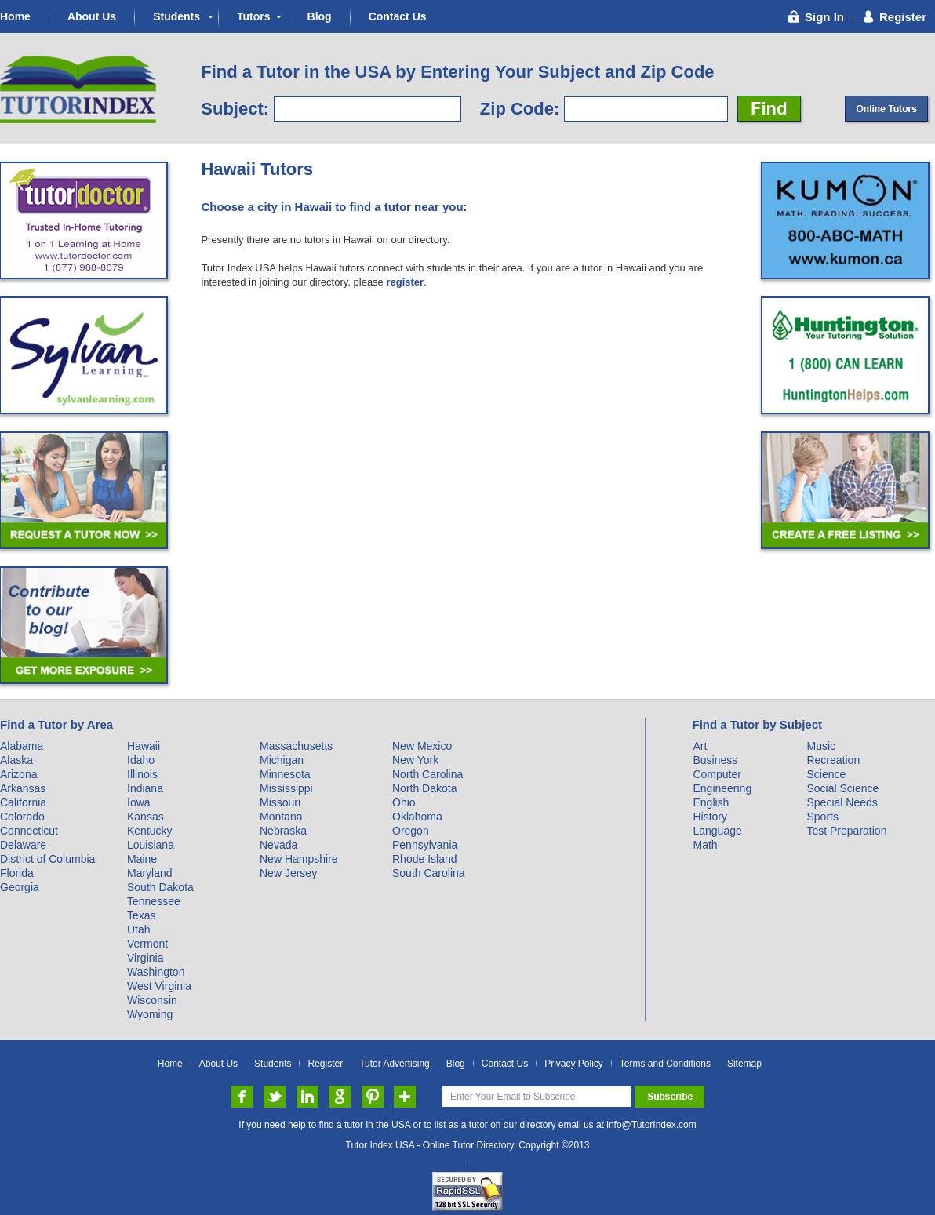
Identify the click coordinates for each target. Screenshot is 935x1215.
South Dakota (160, 887)
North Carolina (427, 774)
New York (415, 760)
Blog (319, 16)
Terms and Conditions (665, 1064)
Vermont (147, 943)
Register (325, 1064)
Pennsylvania (424, 844)
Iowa (139, 802)
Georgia (19, 887)
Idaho (141, 760)
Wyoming (150, 1014)
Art (700, 746)
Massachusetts (296, 746)
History (710, 816)
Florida (17, 873)
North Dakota (424, 788)
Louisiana (150, 844)
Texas (141, 915)
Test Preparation (846, 830)
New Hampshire (299, 859)
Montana (281, 816)
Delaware (23, 844)
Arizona (18, 774)
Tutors (254, 16)
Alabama (21, 746)
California (23, 802)
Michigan (282, 760)
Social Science (842, 788)
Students (176, 16)
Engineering (722, 788)
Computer (716, 774)
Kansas (145, 816)
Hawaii (143, 746)
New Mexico (422, 746)
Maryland (150, 873)
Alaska (16, 760)
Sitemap (744, 1064)
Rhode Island (424, 859)
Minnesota (285, 774)
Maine (142, 859)
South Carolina (428, 873)
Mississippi (286, 788)
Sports (822, 816)
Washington (155, 972)
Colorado (22, 816)
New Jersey (288, 873)
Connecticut (29, 830)
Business (715, 760)
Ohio (404, 802)
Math (705, 844)
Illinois (142, 774)
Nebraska (283, 830)
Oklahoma (417, 816)
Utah (139, 929)
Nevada (278, 844)
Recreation (833, 760)
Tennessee (153, 901)
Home (15, 16)
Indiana (145, 788)
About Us (91, 16)
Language (717, 830)
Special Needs (841, 802)
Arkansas (22, 788)
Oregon (410, 830)
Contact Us (398, 16)
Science (826, 774)
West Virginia (159, 986)
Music (820, 746)
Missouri (280, 802)
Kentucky (150, 830)
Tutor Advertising (394, 1064)
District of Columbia (47, 859)
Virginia (145, 957)
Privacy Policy (573, 1064)
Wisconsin (152, 1000)
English (711, 802)
